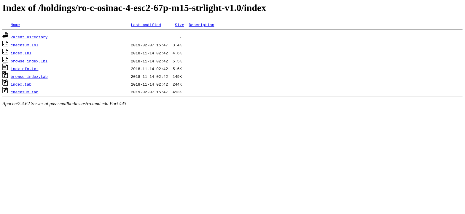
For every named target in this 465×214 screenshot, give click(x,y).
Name (15, 24)
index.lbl (21, 53)
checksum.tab (25, 92)
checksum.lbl (25, 45)
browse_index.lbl (29, 61)
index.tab (21, 84)
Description (201, 24)
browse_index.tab (29, 76)
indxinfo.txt (25, 68)
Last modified (146, 24)
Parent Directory (29, 37)
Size (179, 24)
